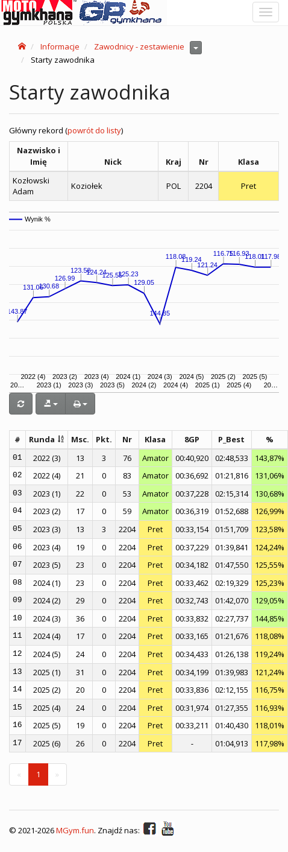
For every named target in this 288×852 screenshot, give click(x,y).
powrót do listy (94, 130)
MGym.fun (75, 830)
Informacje (60, 46)
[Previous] (19, 774)
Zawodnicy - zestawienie (139, 46)
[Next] (57, 774)
